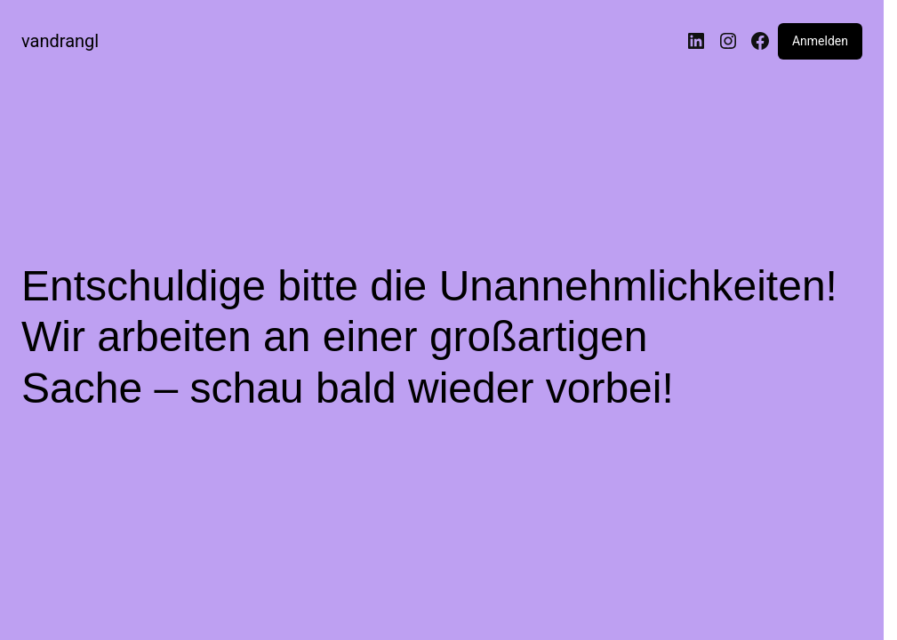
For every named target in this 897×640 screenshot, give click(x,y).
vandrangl (60, 41)
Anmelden (820, 41)
